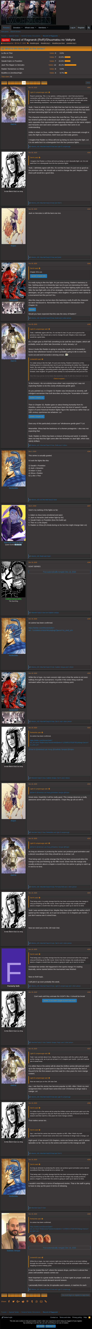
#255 (87, 954)
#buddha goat (34, 43)
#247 (87, 511)
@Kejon (71, 754)
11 (16, 83)
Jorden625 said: (36, 362)
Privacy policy (77, 1317)
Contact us (54, 1317)
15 (31, 83)
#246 (87, 456)
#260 (87, 1219)
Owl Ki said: (35, 160)
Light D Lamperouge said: (40, 92)
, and (52, 149)
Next (43, 83)
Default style (7, 1317)
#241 (87, 87)
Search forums (15, 31)
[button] (22, 27)
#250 (87, 678)
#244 (87, 266)
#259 (87, 1164)
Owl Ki (14, 124)
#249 (87, 624)
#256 (87, 997)
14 (27, 83)
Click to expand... (60, 381)
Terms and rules (65, 1317)
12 (20, 83)
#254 (87, 898)
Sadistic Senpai (14, 1256)
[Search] (89, 27)
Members (42, 28)
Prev (4, 83)
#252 (87, 789)
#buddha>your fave (58, 43)
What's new (29, 28)
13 (24, 83)
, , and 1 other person (52, 320)
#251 (87, 733)
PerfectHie (14, 493)
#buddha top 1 (45, 43)
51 (39, 83)
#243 (87, 211)
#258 (87, 1108)
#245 (87, 327)
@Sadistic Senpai (61, 754)
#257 (87, 1054)
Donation (16, 28)
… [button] (12, 83)
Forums (6, 28)
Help (85, 1317)
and (45, 505)
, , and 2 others (50, 450)
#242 (87, 155)
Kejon (14, 248)
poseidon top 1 (71, 43)
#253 (87, 843)
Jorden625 (14, 303)
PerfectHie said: (36, 737)
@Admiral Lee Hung (45, 754)
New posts (5, 31)
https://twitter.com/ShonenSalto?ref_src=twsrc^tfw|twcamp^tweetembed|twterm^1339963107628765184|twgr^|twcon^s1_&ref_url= (59, 747)
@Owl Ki (33, 754)
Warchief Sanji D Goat (14, 547)
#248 (87, 567)
